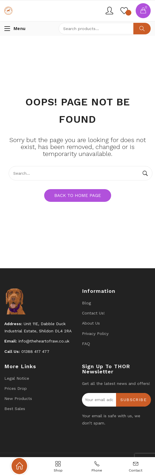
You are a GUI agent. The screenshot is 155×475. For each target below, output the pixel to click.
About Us (91, 323)
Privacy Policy (95, 333)
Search (142, 28)
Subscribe (133, 399)
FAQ (86, 343)
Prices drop (15, 388)
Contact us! (93, 313)
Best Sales (14, 408)
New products (18, 398)
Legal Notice (16, 378)
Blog (86, 303)
